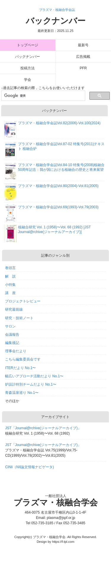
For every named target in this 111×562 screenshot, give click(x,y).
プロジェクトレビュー (23, 301)
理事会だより (15, 351)
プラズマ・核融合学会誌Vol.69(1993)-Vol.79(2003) (58, 207)
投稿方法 (27, 68)
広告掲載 (83, 57)
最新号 (83, 45)
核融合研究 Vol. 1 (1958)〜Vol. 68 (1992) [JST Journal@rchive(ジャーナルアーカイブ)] (54, 229)
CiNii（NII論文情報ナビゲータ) (29, 467)
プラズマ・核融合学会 (56, 502)
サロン (10, 326)
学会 (27, 80)
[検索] (42, 96)
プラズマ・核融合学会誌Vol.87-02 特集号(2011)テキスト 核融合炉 (61, 146)
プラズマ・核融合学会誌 (57, 10)
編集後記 (12, 343)
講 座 (10, 293)
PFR (83, 68)
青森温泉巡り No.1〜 (21, 393)
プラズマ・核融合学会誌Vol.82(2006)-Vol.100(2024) (59, 123)
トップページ (27, 45)
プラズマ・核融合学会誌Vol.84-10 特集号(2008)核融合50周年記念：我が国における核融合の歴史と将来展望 (61, 167)
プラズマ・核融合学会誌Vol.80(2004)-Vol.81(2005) (58, 186)
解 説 (10, 276)
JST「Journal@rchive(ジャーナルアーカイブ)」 (43, 428)
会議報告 (12, 334)
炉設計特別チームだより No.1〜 (30, 384)
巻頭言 (10, 268)
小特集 (10, 285)
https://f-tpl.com (63, 541)
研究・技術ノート (19, 318)
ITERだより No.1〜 (20, 368)
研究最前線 (14, 309)
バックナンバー (56, 24)
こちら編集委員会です (23, 359)
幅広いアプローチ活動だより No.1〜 (34, 376)
